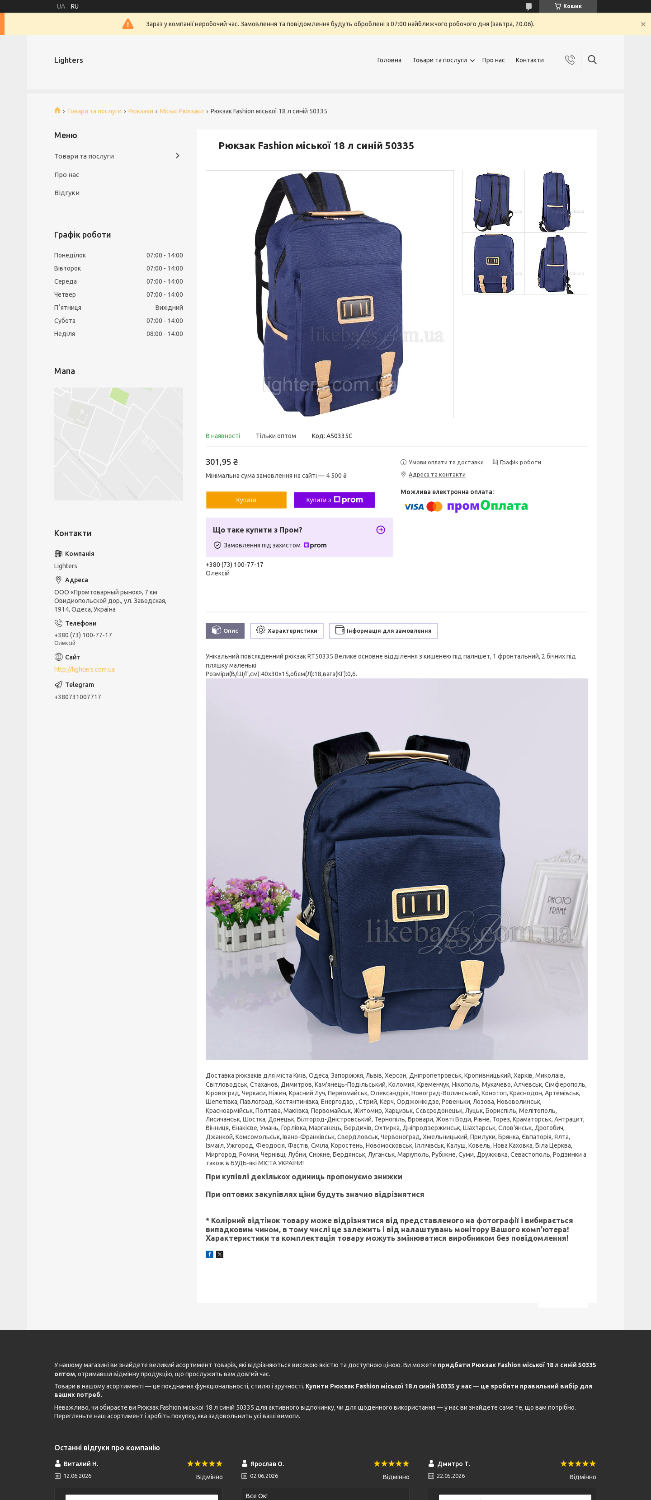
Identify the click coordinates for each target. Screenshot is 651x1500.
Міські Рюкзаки (182, 111)
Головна (389, 60)
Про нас (493, 60)
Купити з (334, 500)
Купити (246, 500)
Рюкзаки (140, 111)
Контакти (530, 60)
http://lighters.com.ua (84, 669)
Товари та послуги (439, 60)
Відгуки (67, 192)
